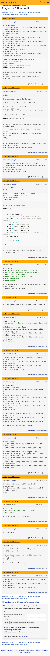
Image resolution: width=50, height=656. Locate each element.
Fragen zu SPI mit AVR (10, 18)
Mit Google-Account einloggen (14, 632)
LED (37, 454)
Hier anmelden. (24, 636)
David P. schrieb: (10, 269)
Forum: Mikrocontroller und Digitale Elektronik (14, 5)
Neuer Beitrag (22, 12)
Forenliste (5, 12)
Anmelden (36, 12)
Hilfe (21, 14)
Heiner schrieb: (9, 442)
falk (12, 264)
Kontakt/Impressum (6, 650)
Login (26, 14)
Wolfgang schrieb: (10, 386)
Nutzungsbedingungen (33, 650)
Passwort (7, 619)
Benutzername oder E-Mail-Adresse (13, 615)
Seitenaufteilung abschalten (28, 602)
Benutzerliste (6, 14)
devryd (13, 22)
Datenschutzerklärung (19, 650)
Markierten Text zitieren (35, 84)
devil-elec (13, 91)
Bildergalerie (15, 14)
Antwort (45, 84)
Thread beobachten (9, 602)
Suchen (29, 12)
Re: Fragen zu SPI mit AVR (11, 88)
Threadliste (12, 12)
